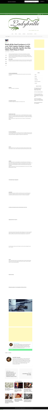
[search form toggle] (42, 14)
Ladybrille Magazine (7, 51)
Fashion (16, 33)
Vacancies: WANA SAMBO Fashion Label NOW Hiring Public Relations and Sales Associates (18, 390)
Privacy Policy (6, 14)
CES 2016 (6, 352)
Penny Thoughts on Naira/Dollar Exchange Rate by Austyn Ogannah (9, 389)
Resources (14, 14)
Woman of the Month (30, 33)
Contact (36, 33)
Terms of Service (11, 14)
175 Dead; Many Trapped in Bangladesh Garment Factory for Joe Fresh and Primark (28, 400)
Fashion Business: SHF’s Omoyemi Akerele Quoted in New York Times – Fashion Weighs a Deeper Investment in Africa (28, 390)
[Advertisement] (24, 8)
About (12, 33)
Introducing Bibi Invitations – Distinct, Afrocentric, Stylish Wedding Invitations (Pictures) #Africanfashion (18, 399)
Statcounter (1, 409)
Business (19, 33)
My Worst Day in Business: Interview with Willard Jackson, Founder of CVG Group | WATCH (38, 99)
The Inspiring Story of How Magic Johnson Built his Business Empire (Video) (38, 88)
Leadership (23, 33)
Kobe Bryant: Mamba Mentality (38, 91)
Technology (9, 352)
